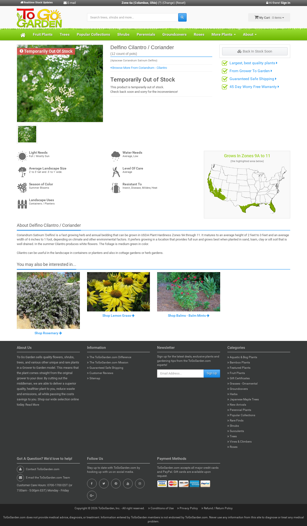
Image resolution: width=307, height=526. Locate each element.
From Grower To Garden (251, 71)
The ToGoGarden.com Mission (107, 362)
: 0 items (269, 17)
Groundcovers (174, 34)
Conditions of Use (161, 508)
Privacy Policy (188, 508)
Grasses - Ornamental (242, 383)
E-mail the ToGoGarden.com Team (48, 477)
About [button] (250, 34)
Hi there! (278, 3)
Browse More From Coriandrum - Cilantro (138, 68)
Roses (199, 34)
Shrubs (123, 34)
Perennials (146, 34)
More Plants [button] (224, 34)
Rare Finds (235, 420)
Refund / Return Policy (217, 508)
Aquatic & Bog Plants (242, 357)
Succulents (235, 431)
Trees (65, 34)
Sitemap (93, 378)
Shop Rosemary (48, 333)
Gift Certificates (238, 378)
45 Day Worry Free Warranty (254, 86)
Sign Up (212, 373)
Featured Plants (238, 367)
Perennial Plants (239, 410)
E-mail (70, 3)
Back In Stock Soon (254, 51)
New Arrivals (236, 404)
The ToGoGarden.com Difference (109, 357)
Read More (32, 404)
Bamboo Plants (238, 362)
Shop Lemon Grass (118, 315)
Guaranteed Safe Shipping (253, 78)
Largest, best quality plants (253, 63)
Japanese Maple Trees (243, 399)
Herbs (232, 394)
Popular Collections (93, 34)
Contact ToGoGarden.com (42, 469)
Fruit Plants (43, 34)
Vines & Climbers (239, 441)
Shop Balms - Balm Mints (188, 315)
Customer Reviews (100, 373)
